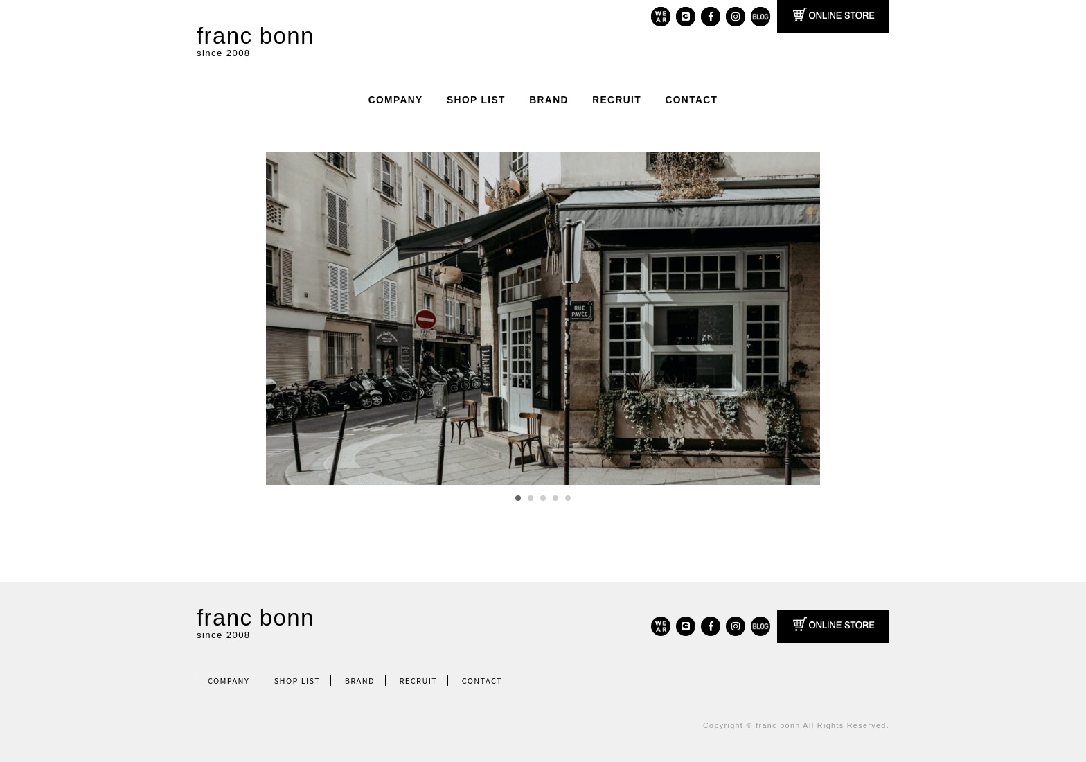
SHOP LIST (476, 100)
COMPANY (395, 100)
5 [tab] (568, 498)
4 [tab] (555, 498)
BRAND (549, 100)
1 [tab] (518, 498)
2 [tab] (530, 498)
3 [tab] (543, 498)
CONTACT (691, 100)
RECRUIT (616, 100)
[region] (543, 318)
